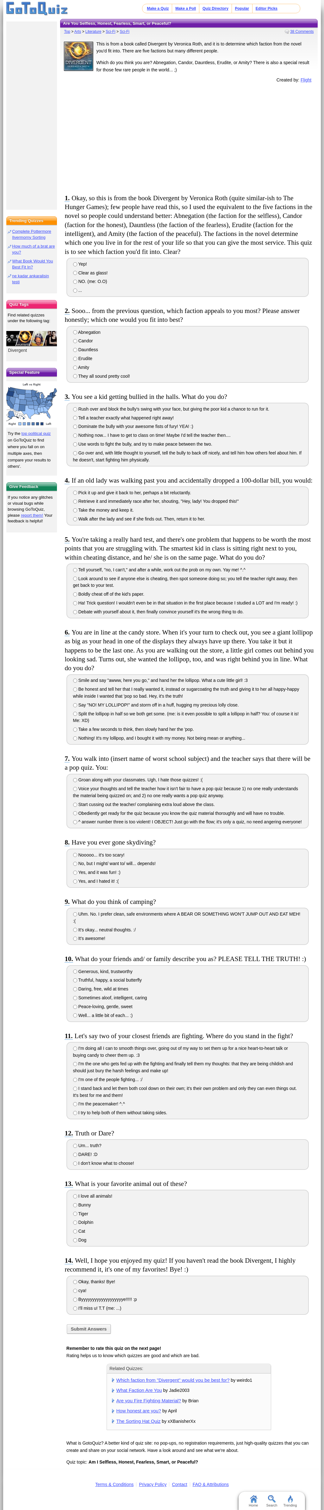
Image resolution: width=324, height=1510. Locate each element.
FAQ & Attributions (211, 1484)
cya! (80, 1290)
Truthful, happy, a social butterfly (107, 980)
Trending (290, 1501)
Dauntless (85, 349)
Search (271, 1501)
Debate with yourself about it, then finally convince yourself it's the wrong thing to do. (158, 611)
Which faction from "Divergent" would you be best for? (173, 1380)
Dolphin (83, 1222)
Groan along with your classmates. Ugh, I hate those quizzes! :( (138, 779)
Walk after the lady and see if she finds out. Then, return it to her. (139, 518)
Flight (306, 79)
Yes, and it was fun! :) (97, 872)
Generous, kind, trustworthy (103, 971)
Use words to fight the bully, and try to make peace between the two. (142, 444)
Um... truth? (87, 1145)
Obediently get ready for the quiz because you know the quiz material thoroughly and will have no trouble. (179, 813)
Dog (80, 1239)
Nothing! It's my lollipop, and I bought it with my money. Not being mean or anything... (159, 738)
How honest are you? (138, 1410)
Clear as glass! (90, 272)
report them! (32, 515)
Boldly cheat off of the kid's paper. (109, 594)
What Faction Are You (139, 1390)
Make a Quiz (158, 8)
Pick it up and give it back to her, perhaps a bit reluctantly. (132, 492)
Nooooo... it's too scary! (99, 854)
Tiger (80, 1213)
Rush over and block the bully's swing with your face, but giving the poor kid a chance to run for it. (171, 409)
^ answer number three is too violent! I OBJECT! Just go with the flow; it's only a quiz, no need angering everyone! (187, 821)
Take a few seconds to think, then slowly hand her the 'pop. (133, 729)
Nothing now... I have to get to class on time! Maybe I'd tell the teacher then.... (152, 435)
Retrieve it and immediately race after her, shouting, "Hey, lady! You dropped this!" (156, 501)
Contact (179, 1484)
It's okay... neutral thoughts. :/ (104, 929)
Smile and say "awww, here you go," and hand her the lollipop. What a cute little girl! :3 (160, 680)
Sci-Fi (110, 31)
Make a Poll (185, 8)
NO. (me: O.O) (90, 281)
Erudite (82, 358)
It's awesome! (89, 938)
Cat (79, 1231)
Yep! (80, 264)
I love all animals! (92, 1196)
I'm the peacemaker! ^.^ (99, 1103)
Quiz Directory (215, 8)
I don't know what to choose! (103, 1163)
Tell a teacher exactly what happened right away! (123, 417)
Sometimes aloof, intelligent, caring (110, 997)
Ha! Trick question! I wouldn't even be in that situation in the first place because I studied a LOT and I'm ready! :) (185, 602)
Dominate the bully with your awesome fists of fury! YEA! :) (133, 426)
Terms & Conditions (114, 1484)
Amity (81, 367)
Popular (242, 8)
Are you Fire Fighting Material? (148, 1400)
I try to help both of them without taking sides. (120, 1112)
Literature (93, 31)
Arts (77, 31)
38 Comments (302, 31)
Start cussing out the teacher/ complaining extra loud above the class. (144, 804)
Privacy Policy (152, 1484)
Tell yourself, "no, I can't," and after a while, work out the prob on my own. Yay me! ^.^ (159, 569)
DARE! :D (85, 1154)
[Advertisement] (189, 137)
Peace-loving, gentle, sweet (103, 1006)
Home (253, 1501)
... (77, 290)
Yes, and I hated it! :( (96, 881)
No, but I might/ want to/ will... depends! (114, 863)
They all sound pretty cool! (101, 376)
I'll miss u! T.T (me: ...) (97, 1308)
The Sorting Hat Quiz (138, 1421)
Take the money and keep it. (103, 510)
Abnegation (87, 332)
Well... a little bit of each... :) (103, 1015)
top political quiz (36, 433)
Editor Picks (266, 8)
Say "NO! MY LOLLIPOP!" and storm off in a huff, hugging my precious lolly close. (156, 704)
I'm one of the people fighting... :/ (108, 1079)
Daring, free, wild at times (100, 988)
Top (67, 31)
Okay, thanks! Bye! (94, 1281)
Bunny (82, 1204)
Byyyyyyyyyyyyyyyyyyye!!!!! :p (105, 1299)
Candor (83, 340)
